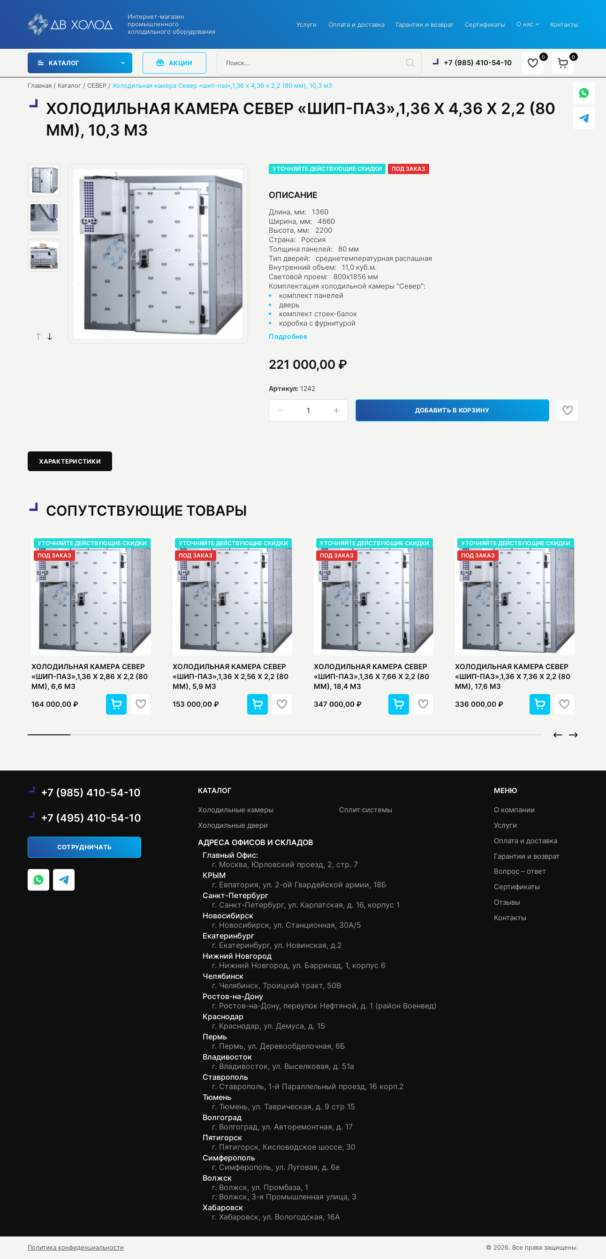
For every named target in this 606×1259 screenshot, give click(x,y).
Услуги (306, 24)
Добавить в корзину (452, 410)
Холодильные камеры (235, 809)
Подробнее (288, 336)
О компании (514, 809)
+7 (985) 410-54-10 (478, 62)
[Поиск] (414, 63)
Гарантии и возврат (425, 24)
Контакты (564, 24)
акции (174, 63)
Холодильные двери (233, 825)
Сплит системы (365, 809)
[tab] (70, 461)
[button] (49, 336)
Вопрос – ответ (520, 871)
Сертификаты (485, 24)
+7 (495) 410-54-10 (91, 818)
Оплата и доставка (356, 24)
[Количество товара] (308, 410)
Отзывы (507, 902)
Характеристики (70, 461)
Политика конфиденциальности (76, 1247)
